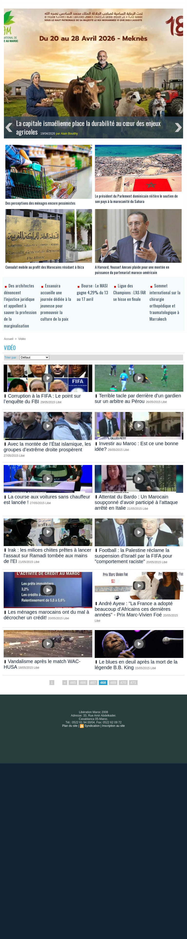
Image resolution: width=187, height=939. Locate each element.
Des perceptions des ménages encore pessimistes (40, 203)
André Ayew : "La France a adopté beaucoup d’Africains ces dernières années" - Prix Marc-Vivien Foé (134, 609)
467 (93, 683)
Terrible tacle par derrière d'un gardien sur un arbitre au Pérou (138, 398)
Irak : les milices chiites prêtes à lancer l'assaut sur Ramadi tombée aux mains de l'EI (47, 555)
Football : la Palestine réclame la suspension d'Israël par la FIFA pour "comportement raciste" (133, 556)
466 (83, 683)
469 (113, 683)
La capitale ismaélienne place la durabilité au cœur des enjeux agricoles (88, 127)
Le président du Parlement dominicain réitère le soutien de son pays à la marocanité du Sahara (136, 198)
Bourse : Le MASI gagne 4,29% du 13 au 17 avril (92, 292)
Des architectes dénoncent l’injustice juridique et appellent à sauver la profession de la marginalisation (20, 305)
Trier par (10, 357)
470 (123, 683)
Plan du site (69, 726)
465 (73, 683)
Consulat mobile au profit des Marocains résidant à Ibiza (44, 267)
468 (103, 683)
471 (133, 683)
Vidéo (22, 339)
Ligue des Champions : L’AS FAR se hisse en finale (129, 292)
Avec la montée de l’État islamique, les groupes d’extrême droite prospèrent (47, 446)
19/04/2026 (48, 133)
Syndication (92, 726)
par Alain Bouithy (67, 133)
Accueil (8, 339)
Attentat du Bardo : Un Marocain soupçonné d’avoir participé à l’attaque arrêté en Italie (136, 502)
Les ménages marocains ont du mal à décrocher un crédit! (46, 614)
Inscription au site (113, 726)
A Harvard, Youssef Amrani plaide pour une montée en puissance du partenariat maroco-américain (132, 269)
